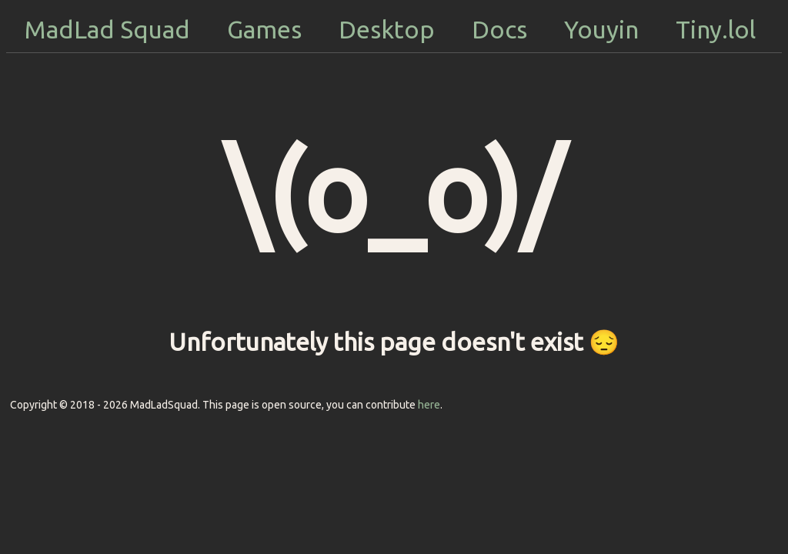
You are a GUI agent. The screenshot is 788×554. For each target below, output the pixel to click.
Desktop (387, 29)
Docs (499, 29)
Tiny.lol (716, 29)
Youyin (601, 29)
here (429, 405)
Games (264, 29)
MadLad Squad (107, 29)
